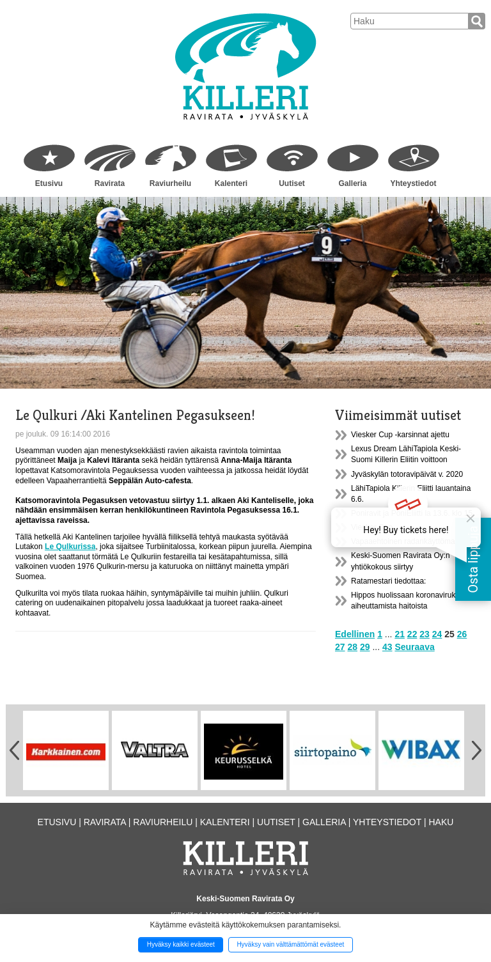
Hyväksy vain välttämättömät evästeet (290, 944)
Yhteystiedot (413, 183)
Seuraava (414, 647)
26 (462, 634)
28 (352, 647)
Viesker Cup (372, 527)
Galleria (352, 183)
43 (387, 647)
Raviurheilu (170, 183)
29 (365, 647)
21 (399, 634)
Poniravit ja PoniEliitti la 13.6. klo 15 (411, 513)
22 (412, 634)
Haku (440, 822)
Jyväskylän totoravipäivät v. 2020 (407, 474)
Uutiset (292, 183)
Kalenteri (231, 183)
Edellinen (355, 634)
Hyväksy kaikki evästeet (181, 944)
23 (424, 634)
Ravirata (110, 183)
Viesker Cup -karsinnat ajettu (400, 434)
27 (340, 647)
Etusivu (49, 183)
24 (437, 634)
